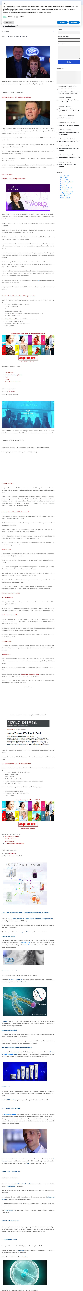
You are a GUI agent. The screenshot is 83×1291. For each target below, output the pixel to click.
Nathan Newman (28, 945)
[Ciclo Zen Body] (71, 122)
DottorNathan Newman (9, 1114)
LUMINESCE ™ (25, 942)
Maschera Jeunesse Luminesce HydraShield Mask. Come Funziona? (69, 110)
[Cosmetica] (68, 106)
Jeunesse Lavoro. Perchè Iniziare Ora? (69, 157)
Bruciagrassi (64, 184)
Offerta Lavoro (64, 196)
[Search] (80, 7)
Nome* (60, 22)
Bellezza (63, 178)
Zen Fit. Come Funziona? (66, 118)
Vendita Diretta (65, 198)
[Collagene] (68, 97)
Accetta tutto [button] (74, 1286)
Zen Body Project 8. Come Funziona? (69, 125)
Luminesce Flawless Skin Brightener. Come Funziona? (69, 133)
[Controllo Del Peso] (72, 86)
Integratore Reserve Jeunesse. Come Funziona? (69, 149)
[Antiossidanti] (64, 146)
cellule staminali (8, 1054)
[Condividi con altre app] (27, 36)
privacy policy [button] (44, 1270)
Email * (60, 29)
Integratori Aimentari (66, 192)
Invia (69, 62)
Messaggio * (61, 44)
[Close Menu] (80, 2)
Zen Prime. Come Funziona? (66, 89)
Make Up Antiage (65, 194)
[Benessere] (63, 86)
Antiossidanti (64, 176)
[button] (77, 7)
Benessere (64, 180)
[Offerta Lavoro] (75, 155)
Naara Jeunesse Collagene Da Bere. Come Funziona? (69, 101)
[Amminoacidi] (64, 115)
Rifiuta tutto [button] (62, 1286)
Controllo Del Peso (66, 188)
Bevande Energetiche (66, 182)
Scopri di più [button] (9, 1286)
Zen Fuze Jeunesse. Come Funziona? (69, 141)
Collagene (63, 186)
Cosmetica (64, 190)
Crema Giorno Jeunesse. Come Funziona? (67, 165)
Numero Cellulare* (63, 37)
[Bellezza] (62, 97)
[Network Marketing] (65, 155)
